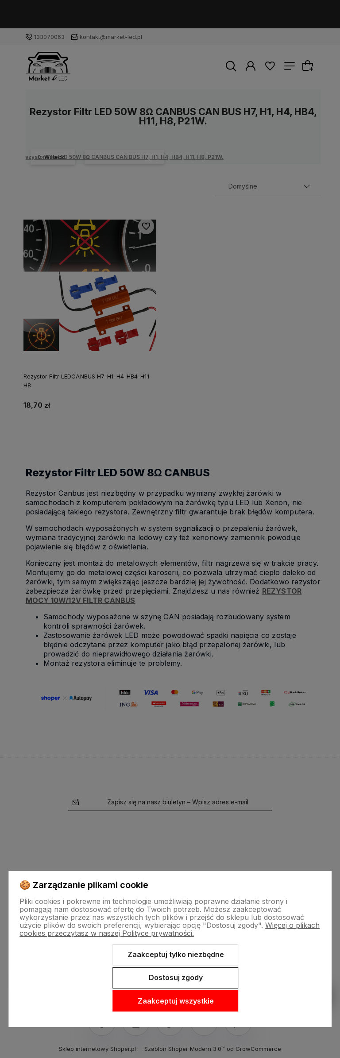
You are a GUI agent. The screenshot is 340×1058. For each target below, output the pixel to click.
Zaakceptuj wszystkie (176, 1000)
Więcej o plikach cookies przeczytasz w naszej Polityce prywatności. (169, 929)
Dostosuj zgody (176, 977)
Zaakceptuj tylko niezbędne (176, 954)
